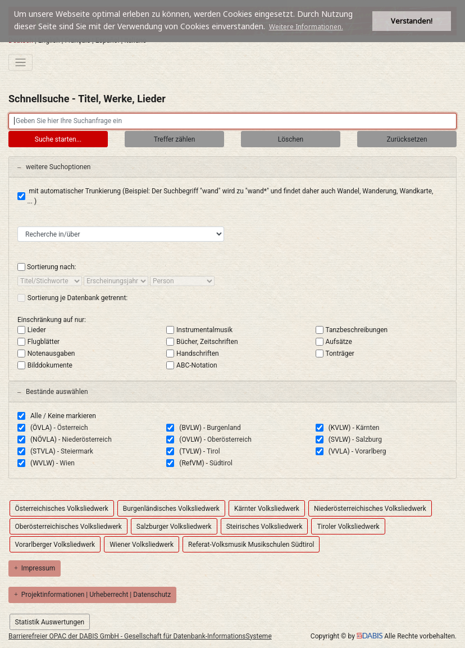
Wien (67, 463)
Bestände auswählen (52, 392)
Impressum (34, 568)
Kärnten (368, 428)
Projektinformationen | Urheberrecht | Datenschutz (92, 595)
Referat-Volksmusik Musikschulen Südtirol (251, 545)
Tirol (213, 451)
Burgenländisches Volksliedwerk (171, 509)
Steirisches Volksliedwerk (264, 527)
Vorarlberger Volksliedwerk (55, 545)
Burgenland (224, 428)
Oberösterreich (229, 439)
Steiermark (77, 451)
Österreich (72, 428)
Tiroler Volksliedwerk (348, 527)
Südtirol (221, 463)
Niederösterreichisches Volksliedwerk (370, 509)
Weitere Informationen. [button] (306, 26)
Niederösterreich (86, 439)
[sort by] (49, 281)
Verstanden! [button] (411, 21)
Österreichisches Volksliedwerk (61, 509)
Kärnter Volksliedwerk (266, 509)
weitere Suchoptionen (53, 167)
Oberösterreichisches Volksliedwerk (68, 527)
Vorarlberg (370, 451)
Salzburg (368, 439)
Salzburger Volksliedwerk (174, 527)
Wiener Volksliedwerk (142, 545)
